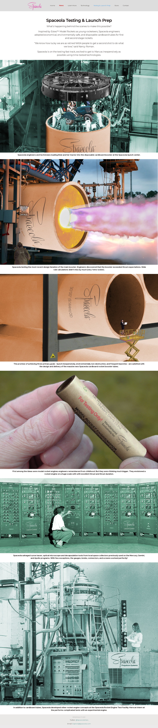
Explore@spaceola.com (81, 724)
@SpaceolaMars (82, 720)
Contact (126, 5)
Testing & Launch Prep (102, 5)
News (61, 5)
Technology (85, 5)
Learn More (72, 5)
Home (52, 5)
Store (117, 5)
